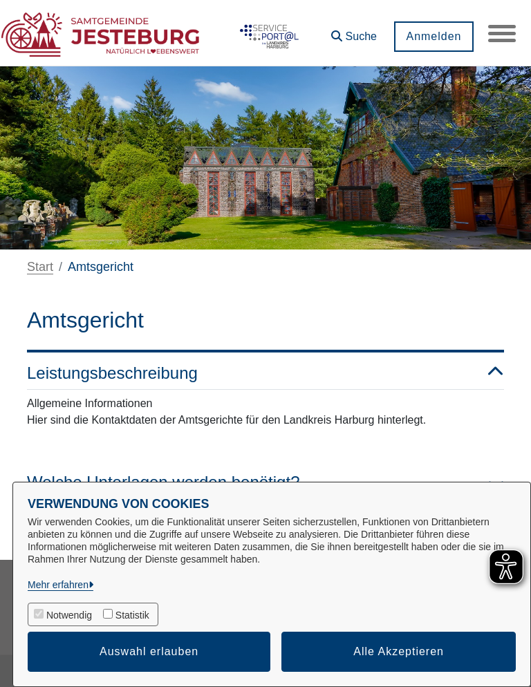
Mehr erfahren (58, 584)
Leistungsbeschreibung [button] (265, 374)
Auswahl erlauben (149, 651)
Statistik (132, 615)
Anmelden (433, 36)
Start (40, 267)
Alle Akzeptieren (398, 651)
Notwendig (69, 615)
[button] (354, 31)
